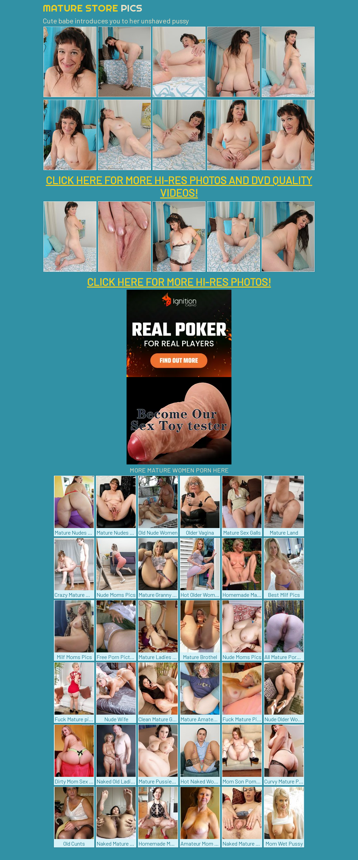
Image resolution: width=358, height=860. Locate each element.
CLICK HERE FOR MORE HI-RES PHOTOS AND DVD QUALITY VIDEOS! (179, 186)
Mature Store (92, 8)
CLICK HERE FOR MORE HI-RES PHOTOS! (179, 281)
